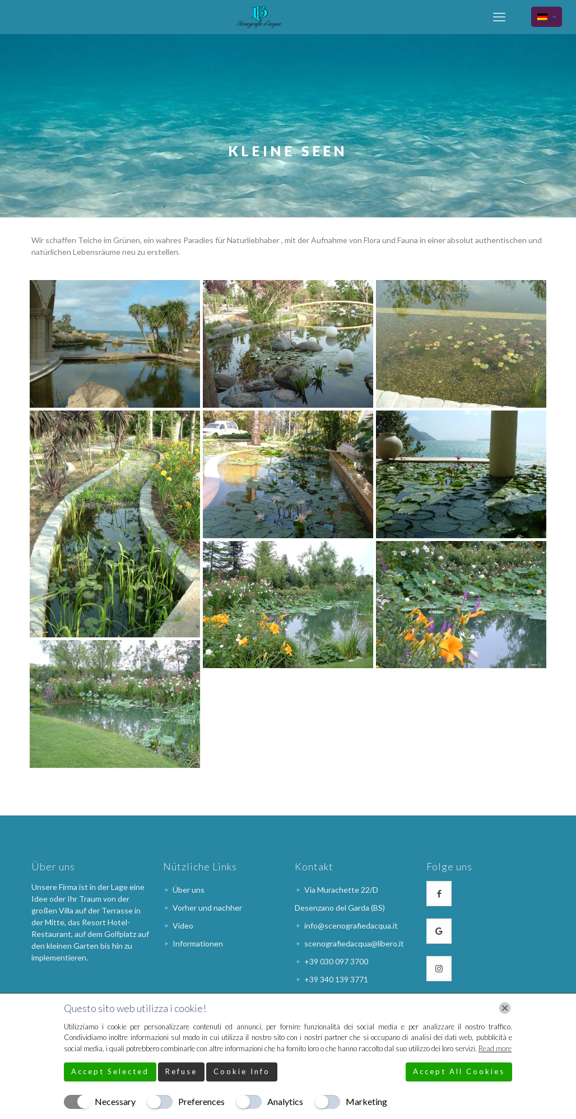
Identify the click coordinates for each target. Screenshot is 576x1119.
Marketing (366, 1101)
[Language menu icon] (546, 17)
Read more (495, 1048)
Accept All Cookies (459, 1071)
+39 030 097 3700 (336, 961)
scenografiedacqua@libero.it (354, 943)
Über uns (189, 889)
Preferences (201, 1101)
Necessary (115, 1101)
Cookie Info (241, 1071)
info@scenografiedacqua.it (351, 925)
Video (183, 925)
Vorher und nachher (207, 907)
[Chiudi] (505, 1008)
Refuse (181, 1071)
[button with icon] (439, 893)
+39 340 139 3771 (336, 979)
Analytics (285, 1101)
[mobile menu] (499, 16)
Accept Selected (110, 1071)
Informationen (198, 943)
